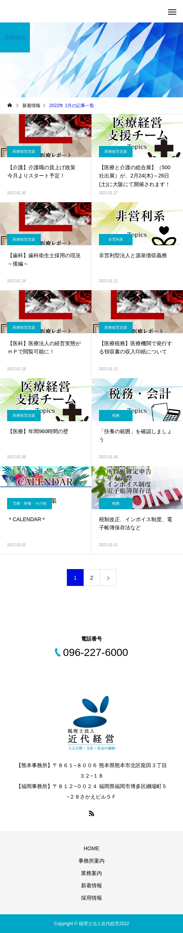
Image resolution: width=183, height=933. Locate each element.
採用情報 (91, 898)
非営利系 (115, 239)
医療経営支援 (24, 151)
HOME (91, 848)
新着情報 (91, 885)
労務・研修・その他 (29, 503)
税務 (116, 415)
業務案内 (91, 873)
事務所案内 (91, 861)
